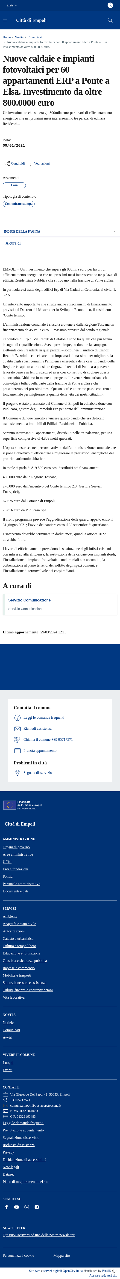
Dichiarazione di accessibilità (24, 1160)
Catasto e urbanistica (18, 938)
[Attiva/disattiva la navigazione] (5, 20)
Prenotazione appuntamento (23, 1130)
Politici (8, 876)
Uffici (7, 862)
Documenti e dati (15, 891)
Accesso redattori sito (103, 1275)
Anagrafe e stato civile (19, 924)
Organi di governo (16, 847)
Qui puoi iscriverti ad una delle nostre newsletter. (39, 1235)
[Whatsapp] (26, 1207)
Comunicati (33, 37)
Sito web (34, 1271)
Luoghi (8, 1063)
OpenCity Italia (73, 1271)
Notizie (8, 1023)
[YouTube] (16, 1207)
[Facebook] (6, 1207)
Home (7, 37)
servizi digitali (53, 1271)
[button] (12, 6)
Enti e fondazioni (15, 869)
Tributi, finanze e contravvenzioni (28, 990)
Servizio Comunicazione (29, 600)
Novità (17, 37)
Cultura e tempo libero (19, 946)
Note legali (11, 1167)
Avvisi (7, 1037)
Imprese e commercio (19, 968)
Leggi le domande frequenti (23, 1123)
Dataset (8, 1174)
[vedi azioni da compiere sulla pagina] (38, 163)
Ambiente (10, 916)
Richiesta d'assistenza (19, 1145)
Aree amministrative (18, 854)
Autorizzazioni (14, 931)
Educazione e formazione (21, 953)
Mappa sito (61, 1255)
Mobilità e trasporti (17, 975)
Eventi (7, 1070)
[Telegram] (37, 1207)
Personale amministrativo (21, 884)
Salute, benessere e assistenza (24, 983)
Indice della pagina (60, 232)
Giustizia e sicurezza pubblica (25, 961)
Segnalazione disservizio (21, 1137)
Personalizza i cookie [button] (18, 1255)
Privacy (8, 1152)
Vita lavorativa (14, 997)
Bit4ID (106, 1271)
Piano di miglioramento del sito (26, 1182)
